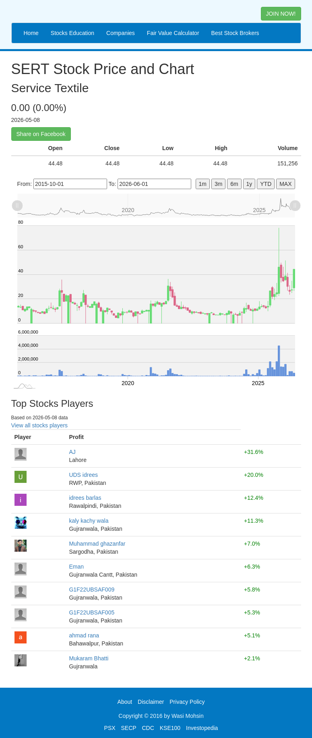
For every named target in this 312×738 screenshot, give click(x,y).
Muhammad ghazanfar (97, 543)
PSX (110, 728)
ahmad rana (84, 635)
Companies (120, 33)
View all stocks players (39, 425)
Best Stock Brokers (235, 33)
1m (203, 184)
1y (249, 184)
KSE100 (170, 728)
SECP (128, 728)
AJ (72, 452)
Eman (76, 566)
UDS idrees (83, 475)
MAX (285, 184)
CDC (148, 728)
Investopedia (202, 728)
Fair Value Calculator (173, 33)
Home (31, 33)
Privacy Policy (187, 702)
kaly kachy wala (88, 520)
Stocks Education (72, 33)
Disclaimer (151, 702)
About (125, 702)
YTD (265, 184)
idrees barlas (85, 498)
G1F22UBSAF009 (91, 589)
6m (234, 184)
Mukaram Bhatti (88, 658)
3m (218, 184)
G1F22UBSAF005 (91, 612)
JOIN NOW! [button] (281, 13)
